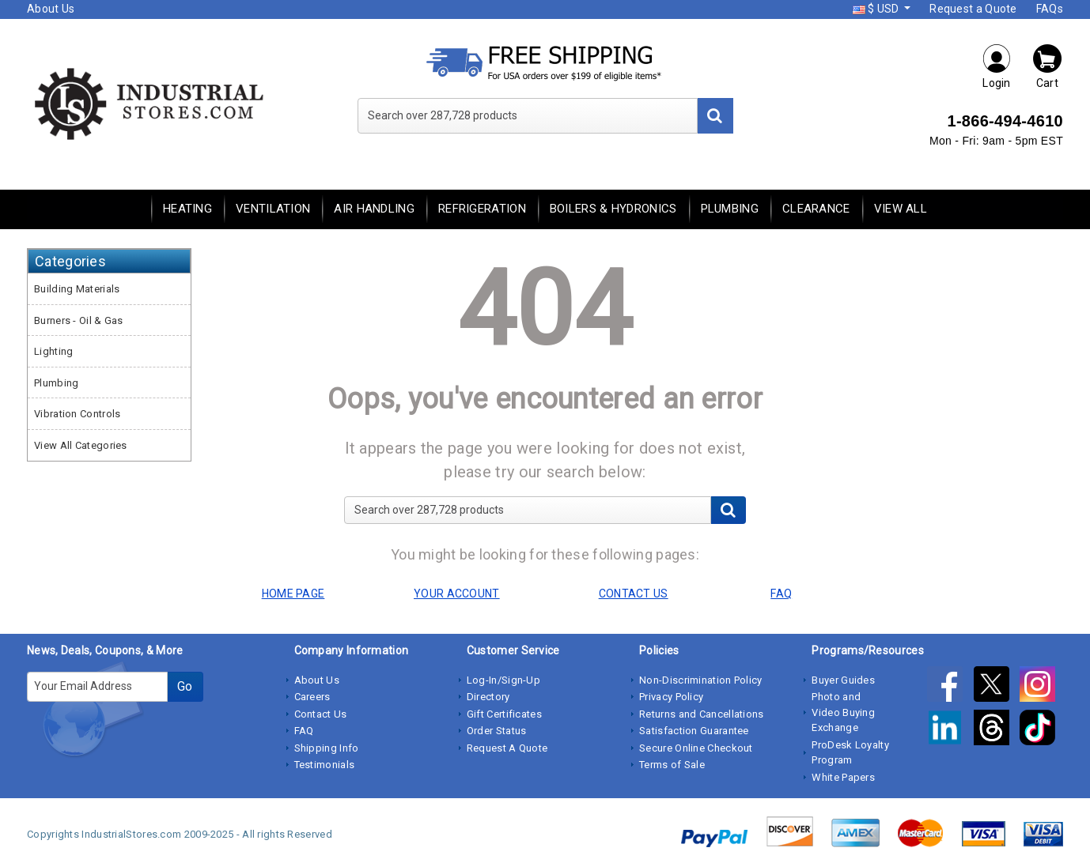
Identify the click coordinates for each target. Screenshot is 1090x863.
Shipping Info (326, 748)
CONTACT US (633, 593)
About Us (50, 8)
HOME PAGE (293, 593)
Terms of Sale (672, 765)
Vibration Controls (77, 414)
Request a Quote (973, 8)
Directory (488, 697)
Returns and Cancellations (701, 714)
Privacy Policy (671, 697)
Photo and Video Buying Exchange (843, 712)
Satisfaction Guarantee (694, 731)
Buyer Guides (843, 680)
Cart (1047, 66)
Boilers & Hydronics (613, 209)
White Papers (843, 777)
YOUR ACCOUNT (457, 593)
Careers (312, 697)
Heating (187, 209)
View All (900, 209)
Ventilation (273, 209)
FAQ (304, 731)
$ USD (877, 8)
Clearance (816, 209)
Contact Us (320, 714)
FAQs (1049, 8)
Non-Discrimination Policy (701, 680)
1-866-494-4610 (1005, 121)
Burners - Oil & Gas (78, 320)
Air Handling (374, 209)
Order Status (497, 731)
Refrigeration (482, 209)
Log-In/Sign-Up (503, 680)
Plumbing (730, 209)
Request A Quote (507, 748)
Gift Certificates (504, 714)
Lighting (53, 351)
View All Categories (80, 445)
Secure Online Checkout (696, 748)
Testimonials (324, 765)
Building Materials (76, 289)
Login (996, 66)
